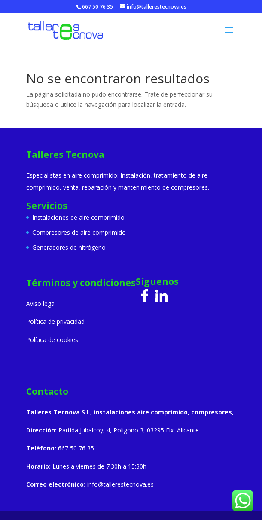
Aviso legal (41, 303)
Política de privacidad (55, 321)
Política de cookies (52, 340)
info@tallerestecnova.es (120, 484)
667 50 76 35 (97, 6)
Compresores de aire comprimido (79, 232)
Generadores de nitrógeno (69, 247)
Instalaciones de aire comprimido (78, 217)
